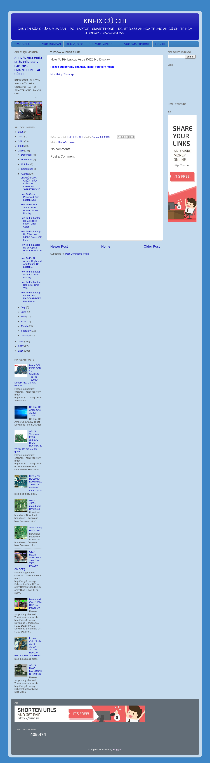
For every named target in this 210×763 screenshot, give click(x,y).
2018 (21, 341)
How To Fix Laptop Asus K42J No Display (30, 274)
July (23, 307)
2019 (21, 150)
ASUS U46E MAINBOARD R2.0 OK (35, 669)
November (27, 159)
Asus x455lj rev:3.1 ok (35, 529)
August (25, 173)
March (25, 326)
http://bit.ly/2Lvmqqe (62, 74)
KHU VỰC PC (74, 43)
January (25, 335)
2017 (21, 346)
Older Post (152, 246)
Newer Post (59, 246)
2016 (21, 350)
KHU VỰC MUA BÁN (48, 43)
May (23, 316)
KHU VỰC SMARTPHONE (134, 43)
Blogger (117, 749)
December (27, 154)
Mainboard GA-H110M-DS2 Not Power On (35, 603)
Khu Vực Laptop (66, 142)
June (24, 312)
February (26, 330)
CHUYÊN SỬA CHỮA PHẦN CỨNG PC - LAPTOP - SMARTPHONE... (31, 183)
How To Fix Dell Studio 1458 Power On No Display (29, 209)
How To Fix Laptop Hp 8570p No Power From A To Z (31, 249)
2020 (21, 146)
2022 (21, 136)
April (24, 321)
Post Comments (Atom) (77, 253)
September (27, 169)
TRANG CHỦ (22, 43)
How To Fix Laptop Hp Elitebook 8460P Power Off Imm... (30, 236)
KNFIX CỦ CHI (105, 21)
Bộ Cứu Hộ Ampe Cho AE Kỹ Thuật (35, 411)
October (25, 164)
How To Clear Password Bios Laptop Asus (29, 197)
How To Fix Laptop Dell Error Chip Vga (30, 285)
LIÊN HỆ (160, 43)
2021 (21, 141)
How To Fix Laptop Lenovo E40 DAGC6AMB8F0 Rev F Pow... (30, 297)
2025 (21, 132)
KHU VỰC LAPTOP (100, 43)
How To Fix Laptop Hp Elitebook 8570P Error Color (30, 222)
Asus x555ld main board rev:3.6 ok (35, 504)
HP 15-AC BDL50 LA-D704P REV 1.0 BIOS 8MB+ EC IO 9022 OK (35, 483)
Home (105, 246)
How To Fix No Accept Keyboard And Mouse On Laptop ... (31, 262)
